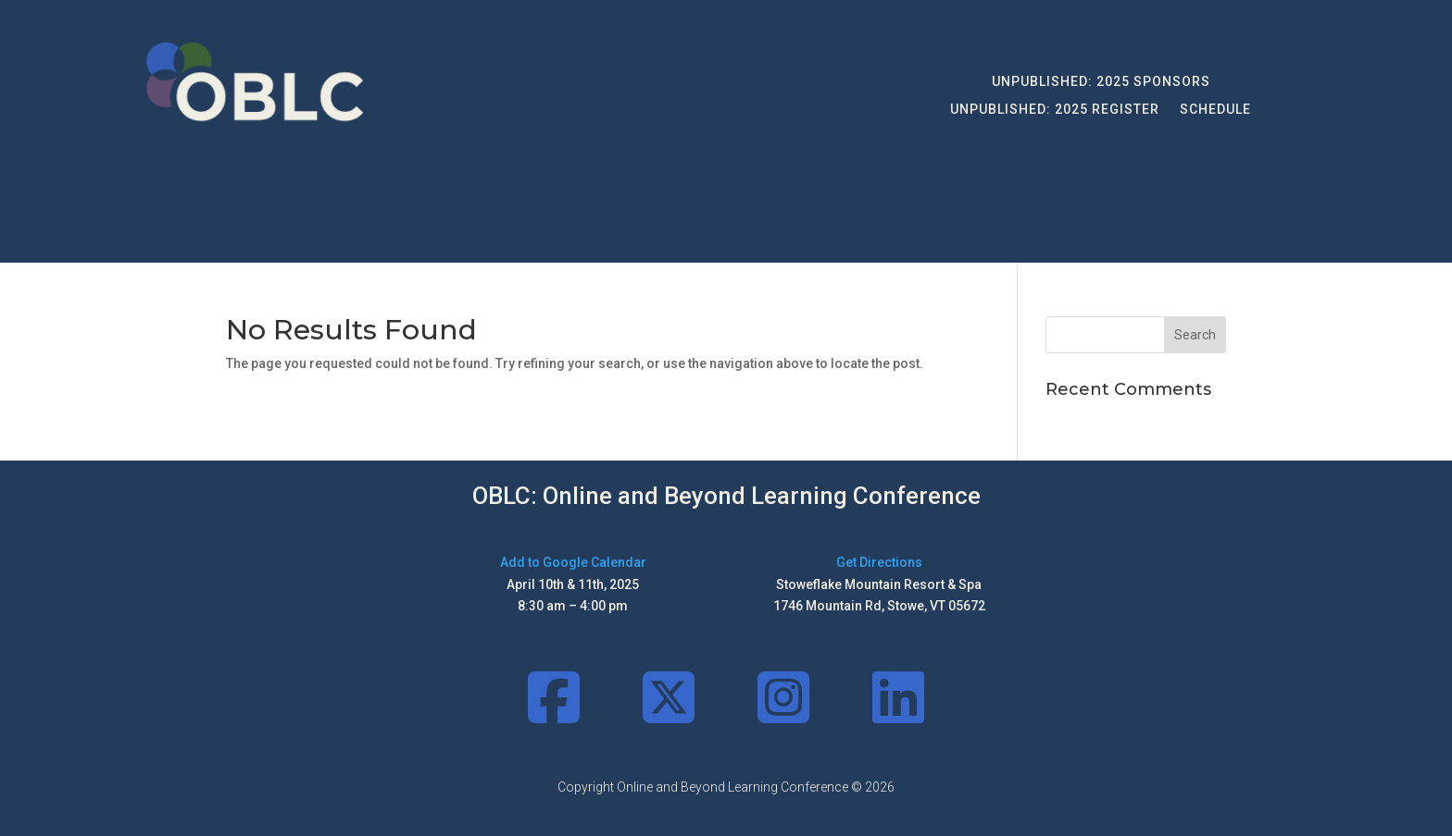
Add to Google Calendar (573, 562)
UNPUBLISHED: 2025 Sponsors (1101, 82)
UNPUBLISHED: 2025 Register (1054, 110)
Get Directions (879, 562)
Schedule (1215, 110)
